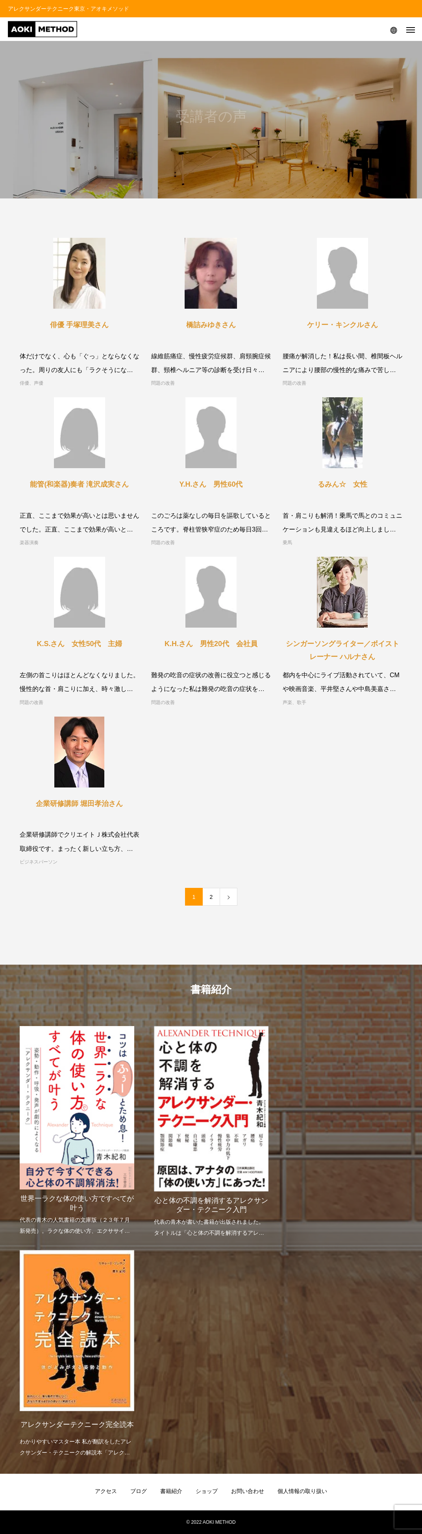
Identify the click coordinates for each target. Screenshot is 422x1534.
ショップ (207, 1491)
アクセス (106, 1491)
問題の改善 (163, 383)
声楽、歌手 (294, 702)
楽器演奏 (29, 542)
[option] (77, 1125)
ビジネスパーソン (38, 862)
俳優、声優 (31, 383)
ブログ (138, 1491)
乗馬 (287, 542)
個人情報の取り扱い (302, 1491)
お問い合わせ (247, 1491)
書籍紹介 (171, 1491)
